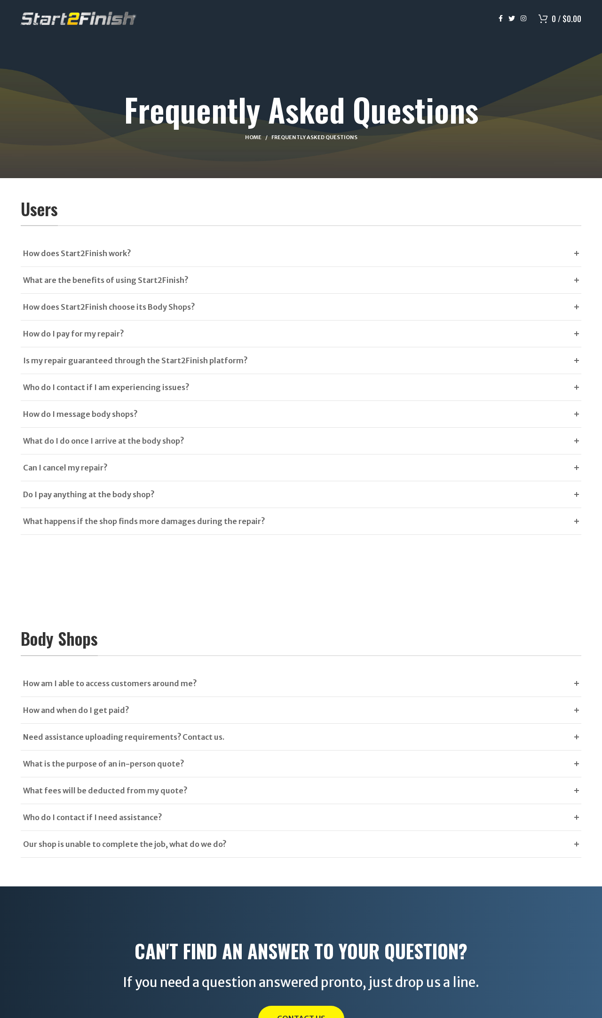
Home (253, 137)
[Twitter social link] (512, 19)
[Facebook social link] (501, 19)
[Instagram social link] (523, 19)
